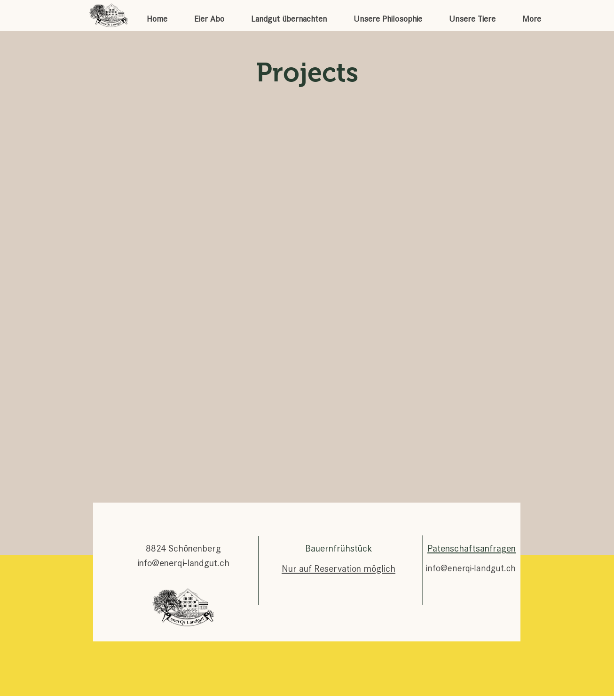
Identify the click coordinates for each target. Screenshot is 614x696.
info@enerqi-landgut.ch (183, 562)
